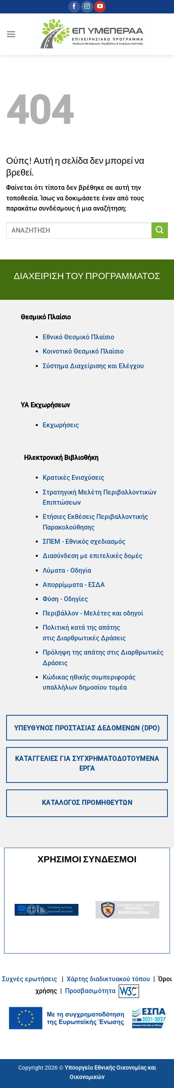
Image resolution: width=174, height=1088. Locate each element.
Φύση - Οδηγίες (65, 599)
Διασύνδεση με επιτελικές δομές (92, 556)
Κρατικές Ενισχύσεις (73, 477)
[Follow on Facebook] (74, 7)
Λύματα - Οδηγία (67, 570)
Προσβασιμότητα (90, 991)
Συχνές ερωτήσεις (29, 979)
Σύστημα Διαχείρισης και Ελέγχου (93, 366)
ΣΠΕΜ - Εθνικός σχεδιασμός (84, 541)
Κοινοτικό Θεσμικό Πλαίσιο (83, 351)
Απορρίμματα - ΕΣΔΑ (74, 585)
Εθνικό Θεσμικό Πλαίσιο (78, 337)
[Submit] (160, 230)
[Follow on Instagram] (87, 7)
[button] (11, 34)
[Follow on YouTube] (100, 7)
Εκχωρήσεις (61, 425)
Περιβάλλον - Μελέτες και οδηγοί (93, 613)
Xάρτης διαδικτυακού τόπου (109, 979)
